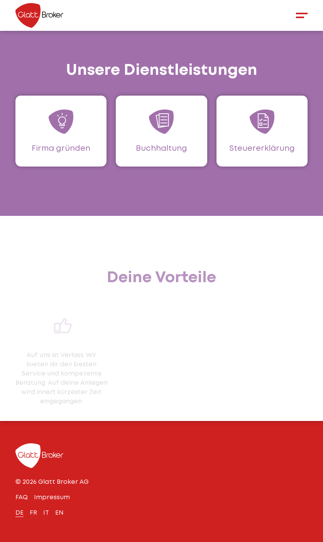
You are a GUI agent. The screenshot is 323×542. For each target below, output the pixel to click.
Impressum (52, 497)
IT (46, 512)
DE (19, 512)
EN (59, 512)
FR (33, 512)
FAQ (21, 497)
